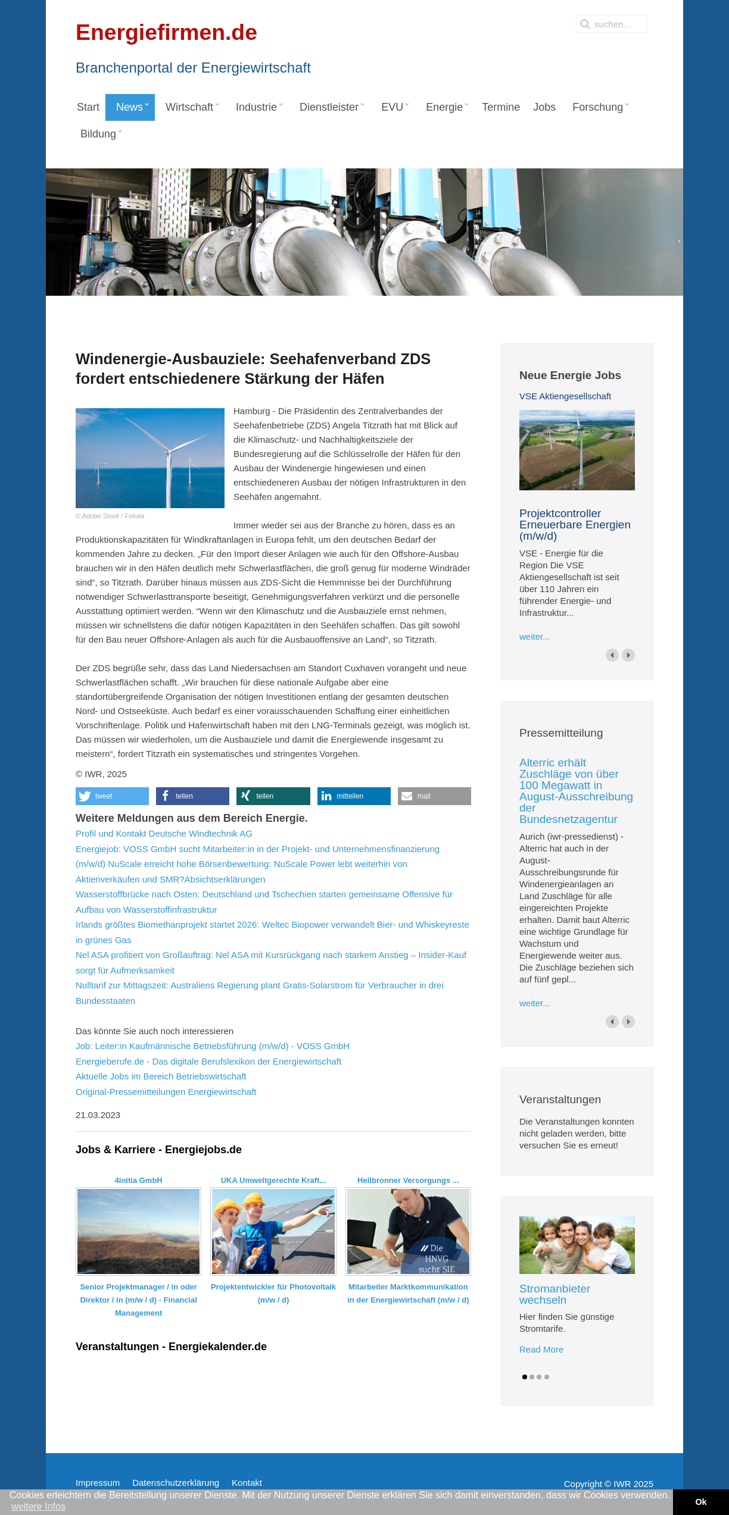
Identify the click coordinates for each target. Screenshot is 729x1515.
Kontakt (247, 1483)
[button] (112, 796)
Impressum (98, 1483)
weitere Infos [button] (38, 1506)
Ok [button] (700, 1502)
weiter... (534, 636)
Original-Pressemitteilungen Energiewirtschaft (166, 1092)
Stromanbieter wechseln (554, 1294)
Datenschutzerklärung (175, 1483)
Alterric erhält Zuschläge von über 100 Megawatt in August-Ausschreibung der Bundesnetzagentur (576, 790)
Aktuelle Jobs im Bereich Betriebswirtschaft (161, 1076)
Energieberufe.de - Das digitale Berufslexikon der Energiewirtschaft (208, 1061)
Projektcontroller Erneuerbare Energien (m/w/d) (575, 524)
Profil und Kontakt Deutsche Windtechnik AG (164, 833)
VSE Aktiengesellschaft (565, 396)
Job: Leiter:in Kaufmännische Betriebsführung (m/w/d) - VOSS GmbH (213, 1046)
